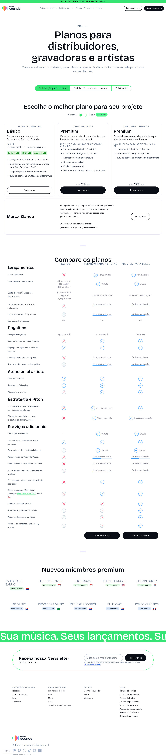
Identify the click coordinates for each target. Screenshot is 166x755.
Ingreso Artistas (132, 8)
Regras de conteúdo (129, 716)
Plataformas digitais (56, 691)
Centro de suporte (92, 691)
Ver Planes (140, 216)
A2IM (50, 702)
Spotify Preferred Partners (59, 705)
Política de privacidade (92, 665)
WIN (50, 694)
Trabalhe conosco (20, 694)
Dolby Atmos (30, 314)
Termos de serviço (128, 691)
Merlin (50, 698)
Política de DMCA (127, 698)
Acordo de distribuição (129, 694)
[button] (49, 8)
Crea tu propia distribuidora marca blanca (83, 1)
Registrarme (30, 190)
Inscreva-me (83, 190)
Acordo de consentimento (131, 709)
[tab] (52, 88)
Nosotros (16, 691)
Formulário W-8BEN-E (26, 493)
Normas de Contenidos (130, 712)
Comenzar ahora (102, 535)
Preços (79, 8)
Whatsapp (88, 698)
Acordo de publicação (129, 705)
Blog (14, 698)
